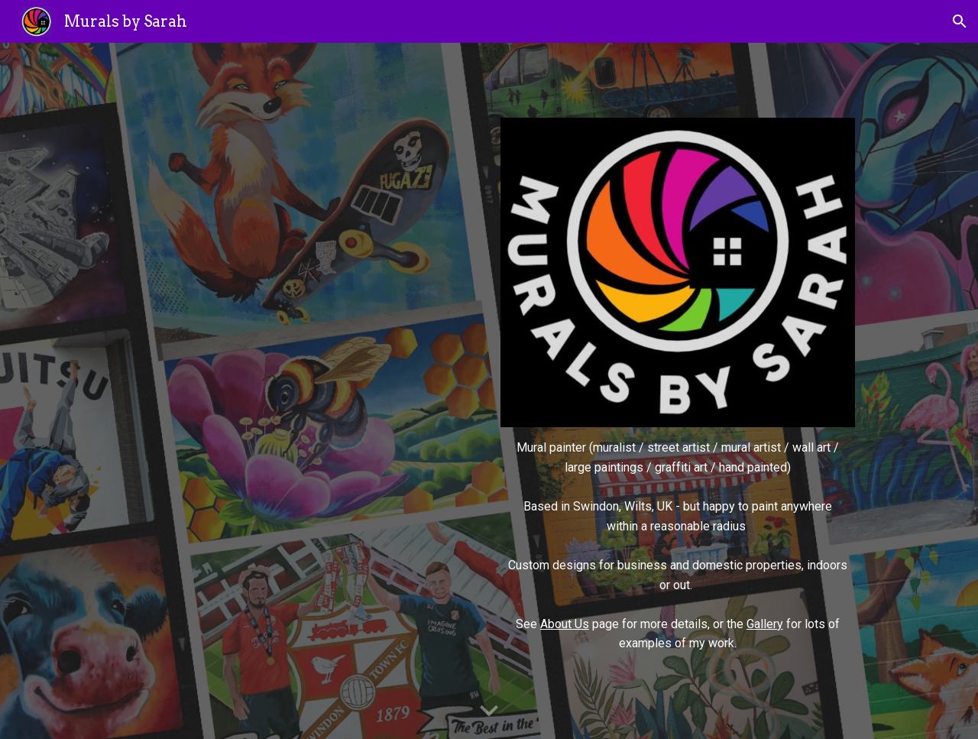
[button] (959, 21)
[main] (677, 545)
